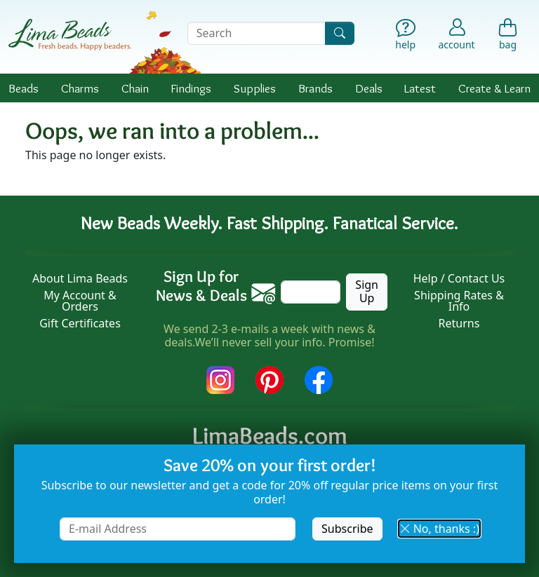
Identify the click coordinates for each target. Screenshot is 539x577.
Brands (315, 88)
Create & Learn (494, 88)
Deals (368, 88)
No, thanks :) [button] (439, 528)
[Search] (339, 33)
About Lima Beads (80, 278)
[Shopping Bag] (507, 36)
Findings (191, 88)
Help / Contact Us (459, 278)
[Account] (457, 33)
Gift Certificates (80, 323)
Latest (420, 88)
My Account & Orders (80, 300)
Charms (80, 88)
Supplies (255, 88)
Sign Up (366, 291)
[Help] (405, 36)
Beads (23, 88)
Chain (135, 88)
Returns (459, 323)
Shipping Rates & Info (459, 300)
